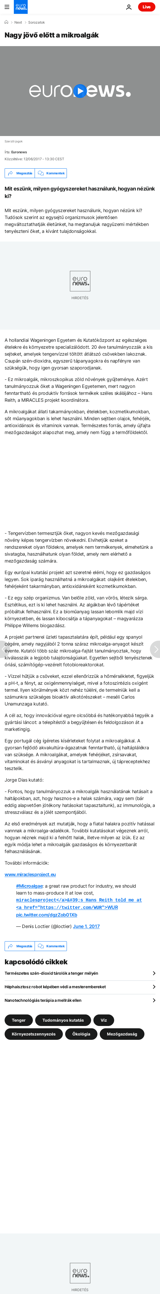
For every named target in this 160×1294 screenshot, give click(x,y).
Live (147, 6)
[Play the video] (80, 91)
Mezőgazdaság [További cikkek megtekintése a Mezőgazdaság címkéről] (122, 1032)
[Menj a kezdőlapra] (21, 7)
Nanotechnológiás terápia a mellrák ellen (43, 999)
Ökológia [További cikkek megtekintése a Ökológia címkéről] (81, 1032)
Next (18, 22)
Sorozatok (36, 22)
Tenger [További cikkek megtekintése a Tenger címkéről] (19, 1018)
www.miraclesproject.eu (30, 874)
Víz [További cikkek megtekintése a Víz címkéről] (104, 1018)
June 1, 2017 (86, 925)
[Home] (6, 22)
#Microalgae (29, 886)
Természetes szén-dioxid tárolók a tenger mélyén (51, 971)
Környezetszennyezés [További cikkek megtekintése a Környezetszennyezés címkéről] (34, 1032)
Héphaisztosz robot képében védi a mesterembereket (55, 985)
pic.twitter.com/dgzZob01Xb (46, 913)
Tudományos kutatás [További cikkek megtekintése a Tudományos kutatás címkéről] (63, 1018)
